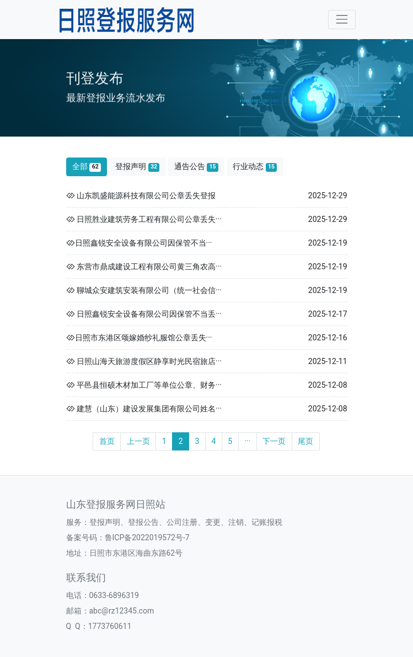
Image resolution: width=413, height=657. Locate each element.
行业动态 (255, 166)
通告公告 (196, 166)
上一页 (138, 441)
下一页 (274, 441)
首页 (107, 441)
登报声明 (137, 166)
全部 (86, 166)
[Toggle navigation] (341, 19)
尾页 (305, 441)
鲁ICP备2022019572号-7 (147, 537)
